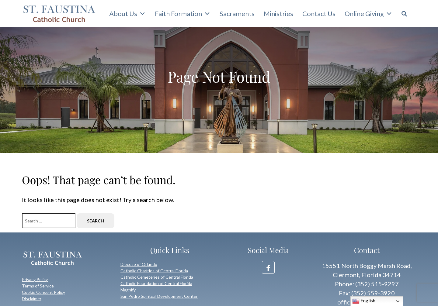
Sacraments (237, 13)
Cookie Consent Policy (43, 292)
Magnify (128, 289)
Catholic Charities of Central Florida (154, 270)
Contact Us (318, 13)
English (363, 301)
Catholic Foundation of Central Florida (156, 283)
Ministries (278, 13)
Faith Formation (182, 14)
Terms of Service (38, 285)
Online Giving (368, 14)
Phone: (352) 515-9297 (367, 283)
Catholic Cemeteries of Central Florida (156, 277)
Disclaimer (31, 298)
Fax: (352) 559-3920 (367, 293)
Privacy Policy (35, 279)
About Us (127, 14)
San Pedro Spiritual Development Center (159, 296)
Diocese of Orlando (138, 264)
